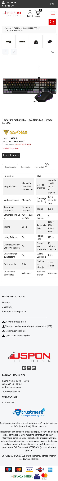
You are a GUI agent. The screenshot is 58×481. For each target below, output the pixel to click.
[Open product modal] (53, 52)
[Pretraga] (52, 22)
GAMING (17, 28)
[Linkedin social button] (34, 368)
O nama (6, 302)
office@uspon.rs (12, 392)
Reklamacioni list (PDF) (14, 331)
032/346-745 (8, 6)
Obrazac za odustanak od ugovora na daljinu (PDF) (28, 326)
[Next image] (14, 52)
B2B (52, 4)
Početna (8, 28)
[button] (8, 41)
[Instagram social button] (29, 368)
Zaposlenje (7, 307)
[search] (29, 22)
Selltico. (35, 459)
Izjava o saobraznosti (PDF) (17, 335)
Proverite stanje (11, 155)
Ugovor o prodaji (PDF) (14, 322)
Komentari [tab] (40, 166)
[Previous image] (5, 52)
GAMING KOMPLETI (15, 31)
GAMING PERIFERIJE (31, 28)
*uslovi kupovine (10, 148)
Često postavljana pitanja (14, 311)
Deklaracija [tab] (25, 167)
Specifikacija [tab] (10, 167)
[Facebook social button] (24, 368)
